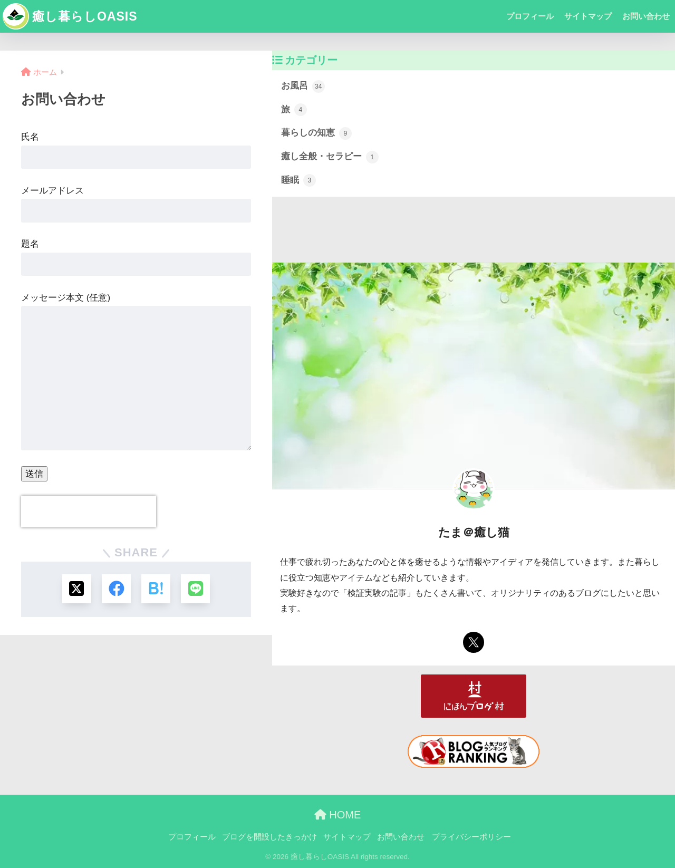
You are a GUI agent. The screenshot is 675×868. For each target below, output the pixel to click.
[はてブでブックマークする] (155, 588)
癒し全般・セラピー (330, 157)
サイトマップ (588, 16)
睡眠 (298, 180)
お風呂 (303, 86)
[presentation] (88, 511)
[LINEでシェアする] (195, 588)
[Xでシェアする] (76, 588)
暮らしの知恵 (316, 133)
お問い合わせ (646, 16)
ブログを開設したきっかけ (269, 837)
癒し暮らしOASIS (70, 16)
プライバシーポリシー (471, 837)
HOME (337, 815)
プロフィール (530, 16)
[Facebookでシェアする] (116, 588)
